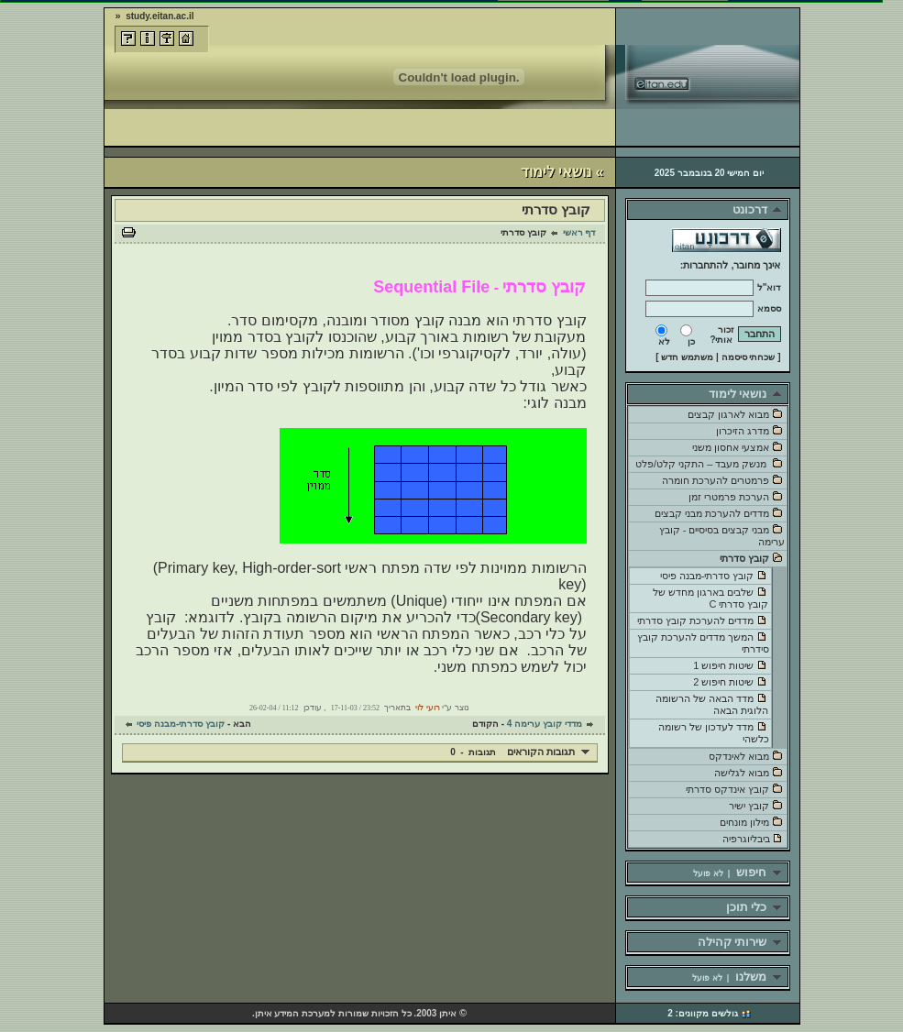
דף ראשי (579, 232)
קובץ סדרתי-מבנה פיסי (181, 724)
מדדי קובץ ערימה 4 (544, 724)
